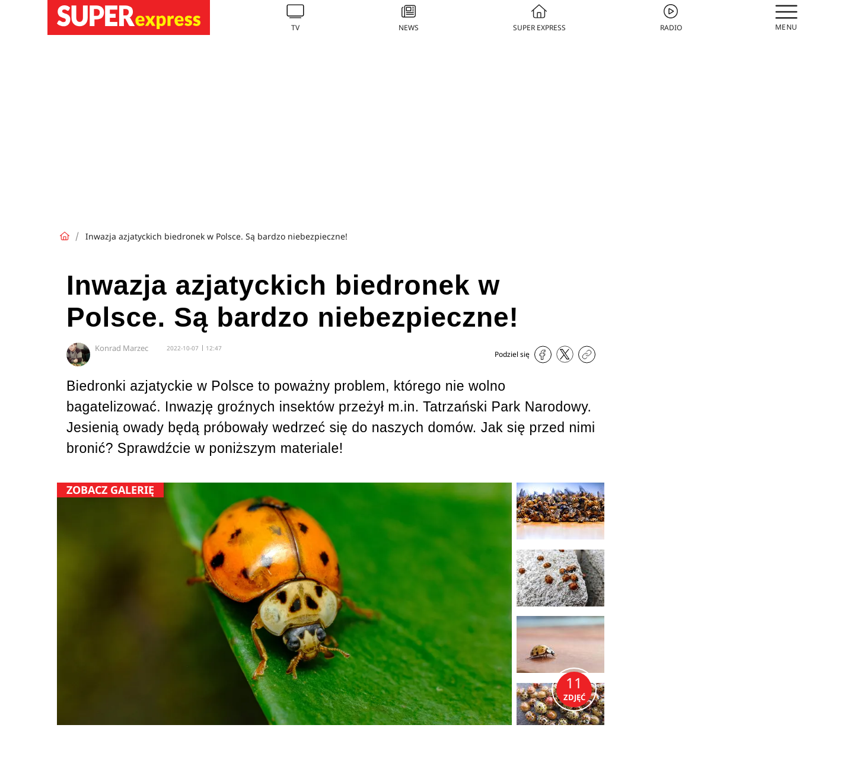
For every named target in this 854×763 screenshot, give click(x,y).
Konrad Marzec (121, 348)
